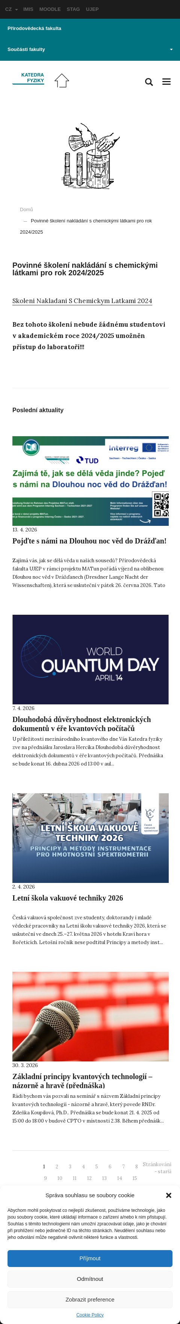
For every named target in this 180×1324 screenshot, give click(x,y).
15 (135, 1178)
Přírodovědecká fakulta (34, 28)
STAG (73, 9)
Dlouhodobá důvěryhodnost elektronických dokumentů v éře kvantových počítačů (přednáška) (81, 728)
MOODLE (50, 9)
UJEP (92, 9)
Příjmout (90, 1258)
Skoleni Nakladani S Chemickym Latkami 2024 (82, 301)
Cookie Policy (90, 1315)
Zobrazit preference (89, 1299)
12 (89, 1178)
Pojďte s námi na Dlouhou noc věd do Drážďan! (89, 541)
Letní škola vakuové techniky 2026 (67, 898)
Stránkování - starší (157, 1168)
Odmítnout (90, 1279)
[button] (168, 1195)
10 (59, 1178)
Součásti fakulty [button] (90, 49)
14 (119, 1178)
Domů (26, 209)
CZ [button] (11, 9)
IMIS (28, 9)
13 (104, 1178)
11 (75, 1178)
